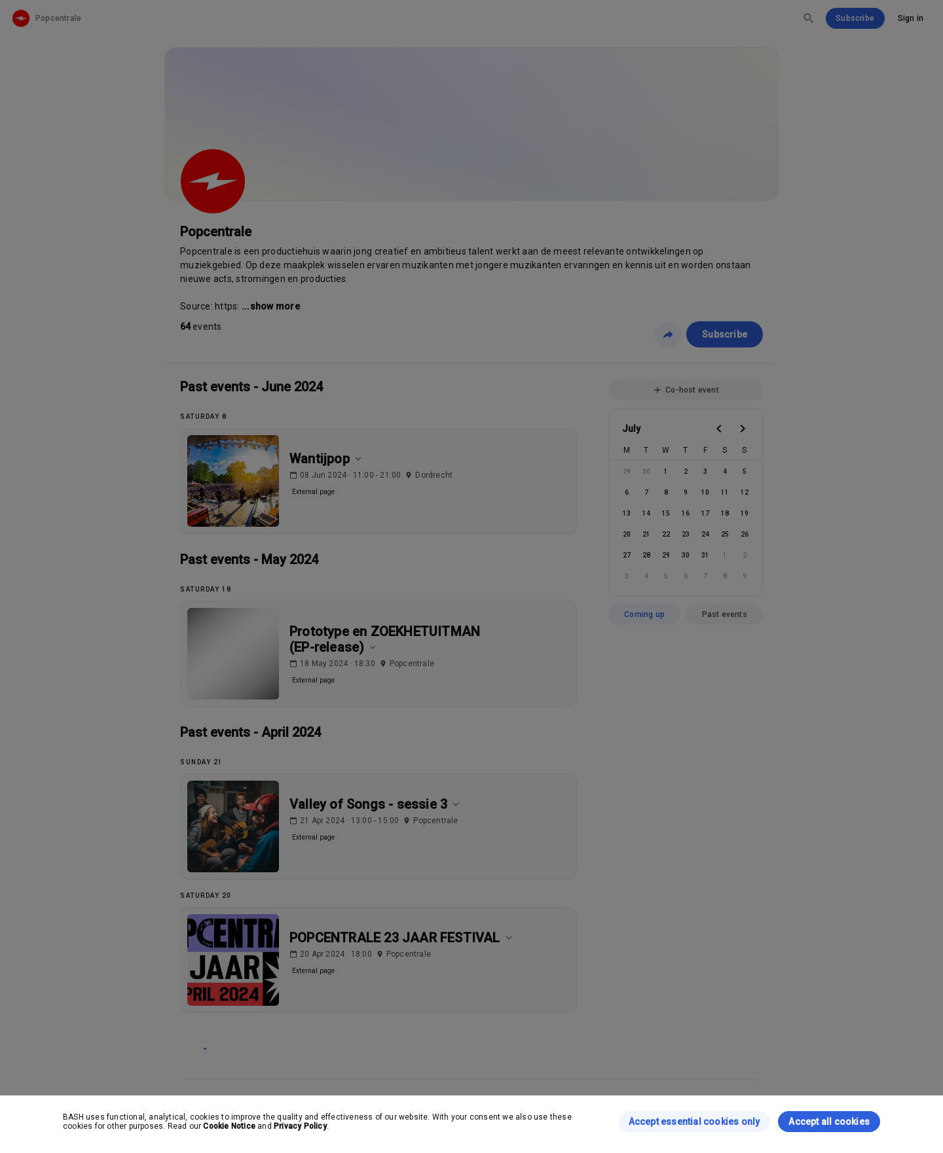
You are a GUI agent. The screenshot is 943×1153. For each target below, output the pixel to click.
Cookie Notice (229, 1126)
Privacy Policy (300, 1126)
